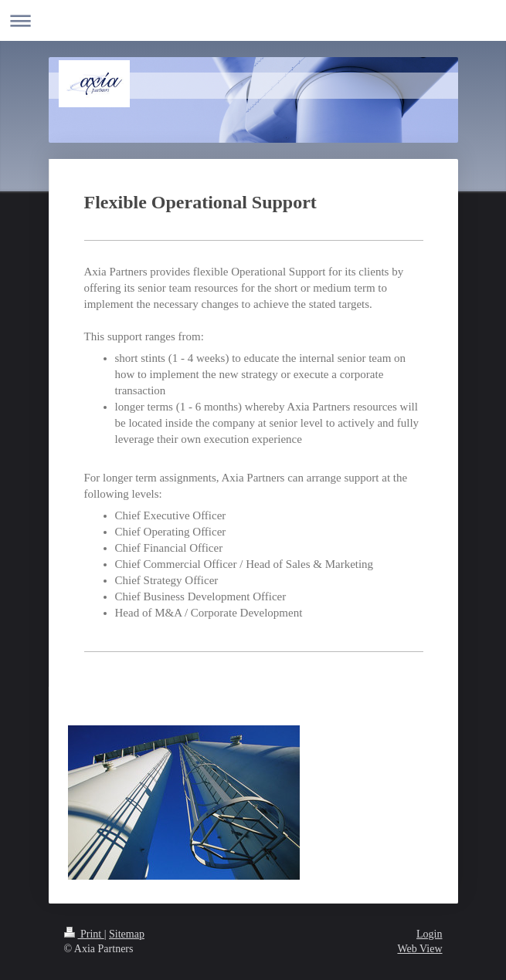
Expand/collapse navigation (253, 20)
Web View (419, 949)
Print (84, 934)
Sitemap (126, 934)
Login (429, 934)
